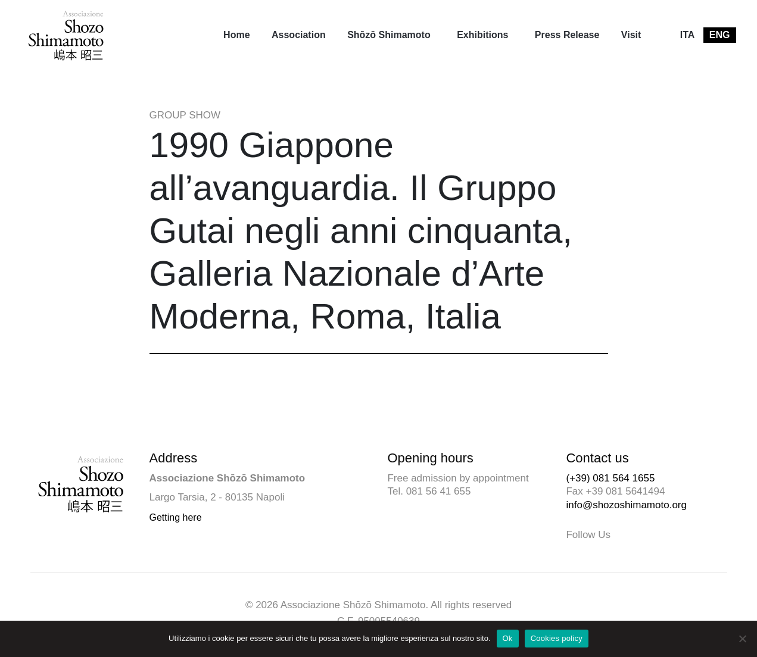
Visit (631, 35)
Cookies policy (556, 638)
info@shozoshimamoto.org (626, 505)
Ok (508, 638)
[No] (742, 639)
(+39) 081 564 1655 (610, 478)
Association (299, 35)
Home (236, 35)
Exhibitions (482, 35)
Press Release (567, 35)
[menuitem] (236, 35)
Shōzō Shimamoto (389, 35)
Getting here (175, 517)
